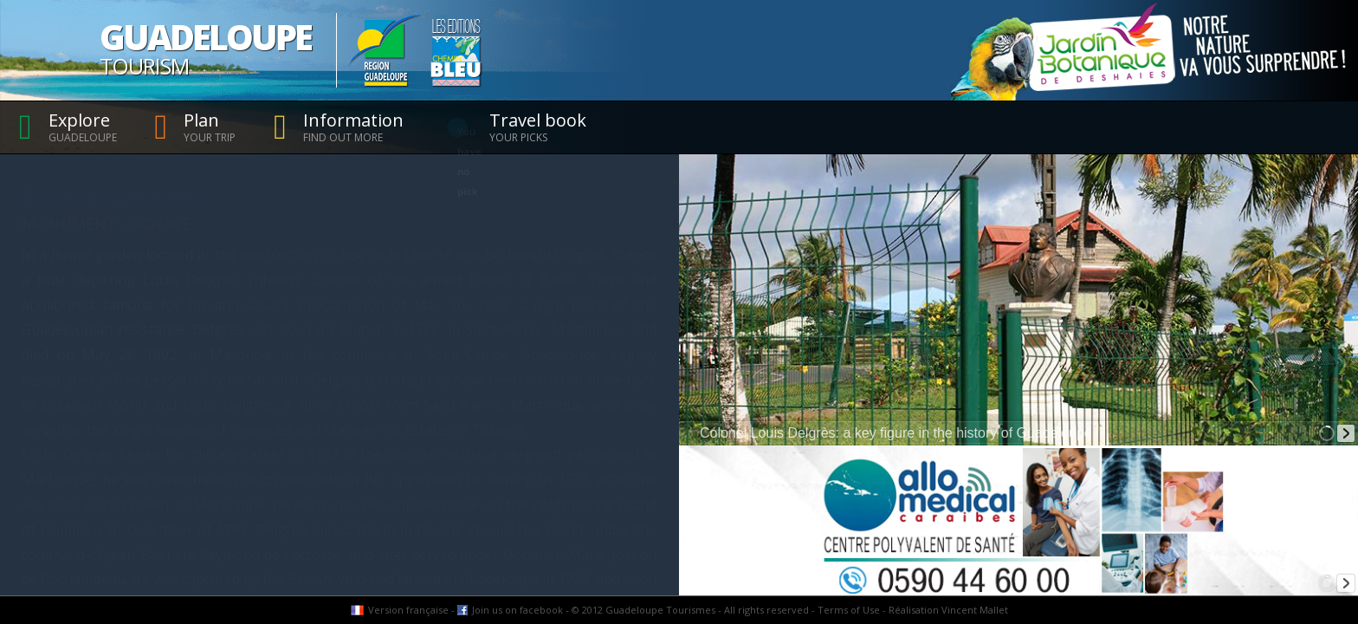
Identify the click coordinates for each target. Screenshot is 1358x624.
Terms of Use (849, 609)
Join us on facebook (517, 609)
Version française (408, 609)
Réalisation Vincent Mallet (948, 609)
